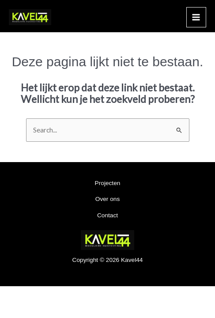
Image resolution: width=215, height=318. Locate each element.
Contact (107, 215)
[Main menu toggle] (196, 17)
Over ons (107, 199)
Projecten (108, 183)
